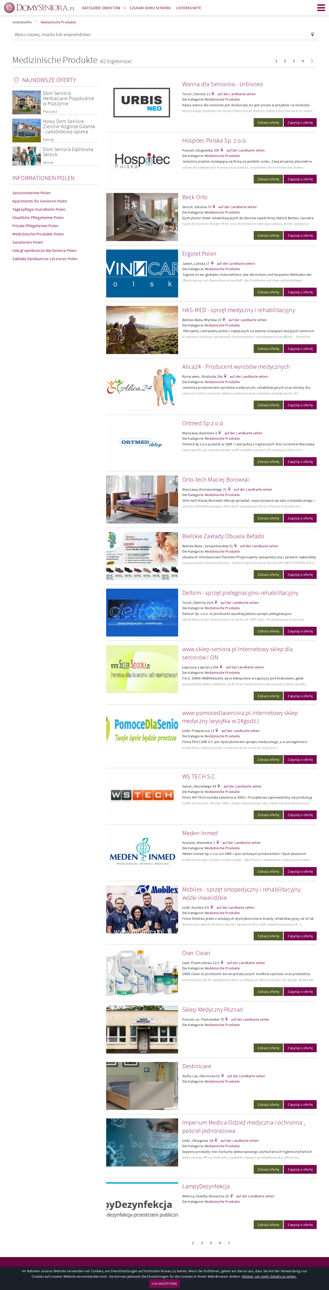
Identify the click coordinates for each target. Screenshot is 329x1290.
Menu (321, 7)
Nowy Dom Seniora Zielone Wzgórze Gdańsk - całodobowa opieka (69, 126)
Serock (48, 162)
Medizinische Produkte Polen (38, 233)
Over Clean (196, 953)
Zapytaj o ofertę (300, 122)
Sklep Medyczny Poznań (212, 1009)
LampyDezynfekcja (206, 1186)
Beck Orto (194, 197)
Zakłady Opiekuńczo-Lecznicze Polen (45, 258)
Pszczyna (50, 111)
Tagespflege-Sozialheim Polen (39, 209)
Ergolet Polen (199, 254)
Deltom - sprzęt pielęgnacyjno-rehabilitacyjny (240, 593)
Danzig (48, 139)
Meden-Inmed (200, 833)
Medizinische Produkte (222, 99)
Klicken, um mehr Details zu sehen (269, 1276)
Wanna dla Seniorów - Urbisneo (222, 84)
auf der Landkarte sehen (236, 94)
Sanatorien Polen (27, 242)
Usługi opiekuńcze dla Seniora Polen (44, 250)
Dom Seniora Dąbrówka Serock (68, 151)
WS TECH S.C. (199, 776)
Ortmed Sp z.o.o (202, 423)
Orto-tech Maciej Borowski (216, 479)
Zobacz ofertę (268, 122)
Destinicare (197, 1066)
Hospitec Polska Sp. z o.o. (214, 140)
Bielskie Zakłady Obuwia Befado (223, 536)
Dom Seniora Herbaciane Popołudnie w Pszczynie (68, 98)
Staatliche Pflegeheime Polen (38, 217)
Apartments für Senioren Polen (39, 201)
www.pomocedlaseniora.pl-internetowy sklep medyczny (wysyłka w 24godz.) (240, 717)
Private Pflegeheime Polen (35, 225)
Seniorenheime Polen (31, 192)
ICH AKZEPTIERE (164, 1283)
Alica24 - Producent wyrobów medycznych (236, 366)
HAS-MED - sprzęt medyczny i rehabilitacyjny (238, 310)
